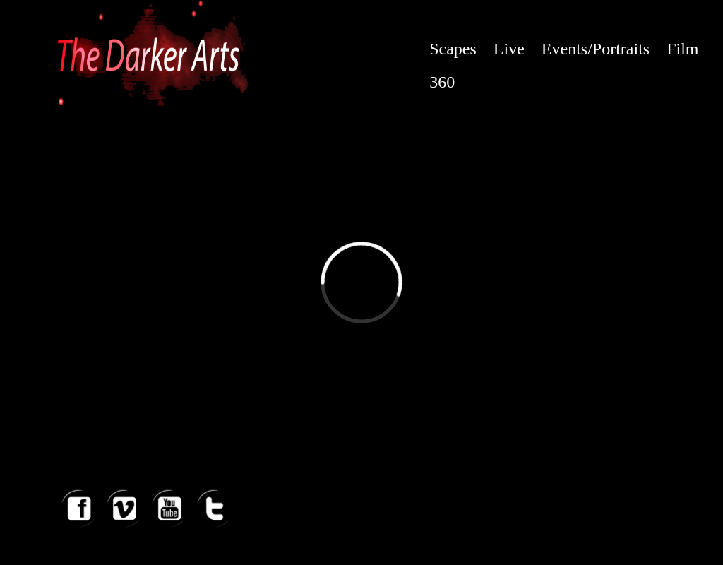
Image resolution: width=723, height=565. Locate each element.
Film (682, 49)
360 (442, 82)
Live (509, 49)
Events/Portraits (596, 49)
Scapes (453, 49)
